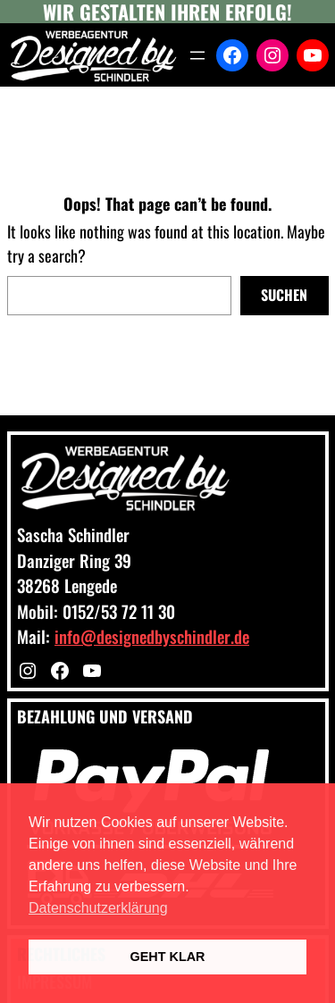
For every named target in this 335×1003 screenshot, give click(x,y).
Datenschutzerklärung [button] (98, 907)
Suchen (284, 294)
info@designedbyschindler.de (151, 635)
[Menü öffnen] (197, 55)
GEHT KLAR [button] (167, 956)
